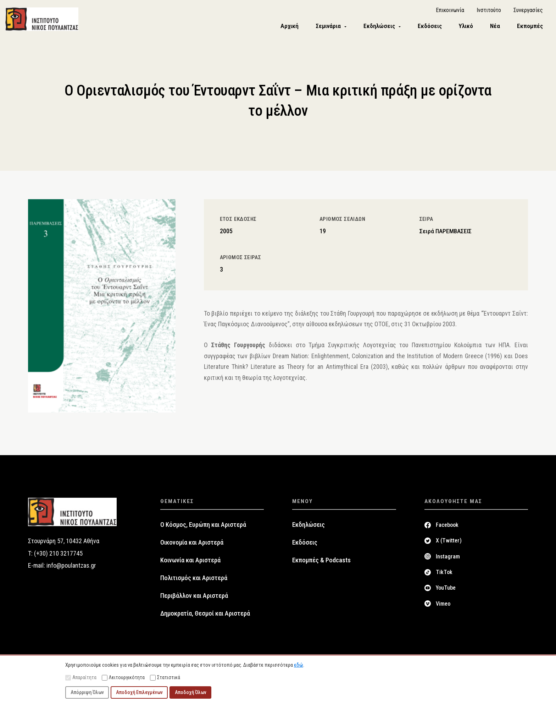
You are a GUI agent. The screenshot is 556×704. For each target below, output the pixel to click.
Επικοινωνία (450, 10)
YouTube (446, 589)
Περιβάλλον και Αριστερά (194, 597)
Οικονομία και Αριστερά (191, 544)
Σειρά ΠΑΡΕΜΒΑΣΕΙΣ (445, 232)
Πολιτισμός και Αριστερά (193, 580)
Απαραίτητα (80, 678)
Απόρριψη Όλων (87, 692)
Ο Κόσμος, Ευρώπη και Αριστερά (203, 526)
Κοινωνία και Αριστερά (190, 562)
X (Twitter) (449, 542)
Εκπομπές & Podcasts (321, 562)
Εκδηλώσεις (308, 526)
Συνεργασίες (528, 10)
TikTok (444, 574)
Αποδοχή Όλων (190, 692)
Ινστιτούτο (489, 10)
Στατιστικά (165, 678)
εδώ (298, 665)
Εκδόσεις (304, 544)
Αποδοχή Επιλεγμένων (139, 692)
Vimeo (443, 605)
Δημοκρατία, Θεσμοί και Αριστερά (205, 615)
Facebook (447, 526)
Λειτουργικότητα (123, 678)
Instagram (448, 558)
